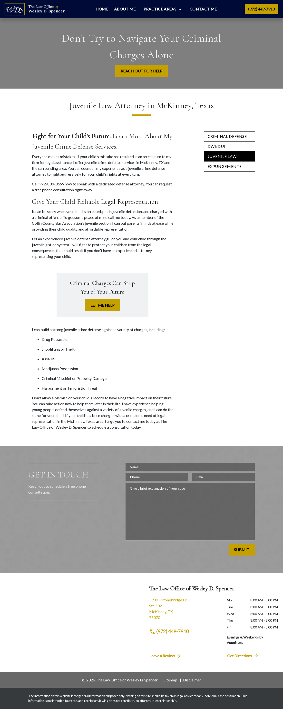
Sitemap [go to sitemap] (170, 680)
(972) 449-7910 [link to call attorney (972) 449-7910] (169, 631)
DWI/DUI (216, 146)
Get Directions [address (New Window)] (243, 656)
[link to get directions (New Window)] (184, 610)
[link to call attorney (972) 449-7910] (261, 9)
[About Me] (125, 9)
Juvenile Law (222, 156)
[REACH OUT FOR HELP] (141, 71)
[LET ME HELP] (102, 305)
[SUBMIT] (242, 550)
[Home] (102, 9)
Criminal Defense (227, 136)
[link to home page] (34, 9)
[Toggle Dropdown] (181, 9)
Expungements (225, 166)
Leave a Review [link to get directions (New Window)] (165, 656)
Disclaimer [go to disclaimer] (192, 680)
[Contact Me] (203, 9)
